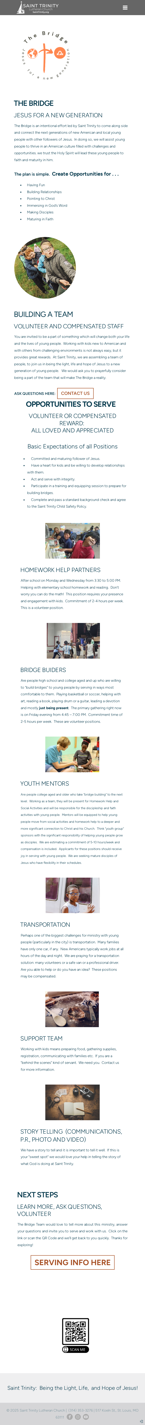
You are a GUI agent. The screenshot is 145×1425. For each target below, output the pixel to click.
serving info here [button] (73, 1262)
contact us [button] (75, 393)
